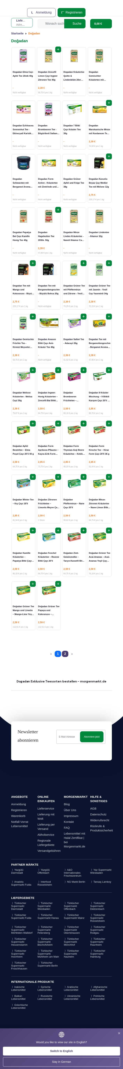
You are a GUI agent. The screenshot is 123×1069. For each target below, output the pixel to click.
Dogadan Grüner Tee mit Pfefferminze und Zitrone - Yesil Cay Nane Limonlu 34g (74, 293)
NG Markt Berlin (74, 881)
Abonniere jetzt (92, 736)
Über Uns (70, 810)
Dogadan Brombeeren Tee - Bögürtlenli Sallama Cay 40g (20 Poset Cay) (48, 133)
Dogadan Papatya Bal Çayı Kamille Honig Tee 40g (22, 236)
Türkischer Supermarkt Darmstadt (18, 906)
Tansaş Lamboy (100, 881)
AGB (93, 808)
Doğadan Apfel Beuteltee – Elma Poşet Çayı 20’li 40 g (23, 450)
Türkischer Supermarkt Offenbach (71, 906)
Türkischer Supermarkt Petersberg (45, 929)
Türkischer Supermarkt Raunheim (97, 941)
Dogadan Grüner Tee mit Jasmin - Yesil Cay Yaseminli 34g (99, 290)
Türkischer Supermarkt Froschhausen (19, 965)
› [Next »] (71, 653)
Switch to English (61, 1051)
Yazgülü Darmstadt (17, 871)
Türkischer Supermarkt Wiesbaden (45, 906)
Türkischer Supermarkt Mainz (74, 916)
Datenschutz (98, 814)
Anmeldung (41, 12)
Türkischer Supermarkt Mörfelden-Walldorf (21, 929)
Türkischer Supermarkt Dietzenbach (97, 906)
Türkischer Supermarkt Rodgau (97, 929)
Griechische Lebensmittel (19, 1006)
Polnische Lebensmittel (97, 997)
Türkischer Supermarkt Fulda (21, 916)
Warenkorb (18, 816)
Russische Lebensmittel (45, 997)
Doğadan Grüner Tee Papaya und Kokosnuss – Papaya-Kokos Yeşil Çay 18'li (49, 614)
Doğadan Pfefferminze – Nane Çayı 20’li (73, 503)
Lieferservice (45, 808)
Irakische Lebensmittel (18, 988)
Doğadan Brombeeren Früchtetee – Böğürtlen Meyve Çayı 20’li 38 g (72, 400)
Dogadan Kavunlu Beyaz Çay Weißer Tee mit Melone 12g (99, 183)
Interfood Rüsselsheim (44, 883)
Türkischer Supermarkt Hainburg (97, 953)
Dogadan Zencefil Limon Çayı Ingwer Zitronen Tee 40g (48, 76)
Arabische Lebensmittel (71, 988)
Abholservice (45, 834)
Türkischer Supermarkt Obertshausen (72, 929)
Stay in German (61, 1061)
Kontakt (69, 821)
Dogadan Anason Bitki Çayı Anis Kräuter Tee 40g (47, 343)
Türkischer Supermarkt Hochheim (18, 953)
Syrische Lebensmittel (44, 988)
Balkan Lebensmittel (18, 997)
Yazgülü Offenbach (43, 871)
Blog (67, 804)
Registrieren (71, 12)
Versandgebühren (49, 850)
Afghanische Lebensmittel (98, 988)
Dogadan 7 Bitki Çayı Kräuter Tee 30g (72, 129)
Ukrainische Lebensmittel (72, 997)
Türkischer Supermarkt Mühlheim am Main (48, 953)
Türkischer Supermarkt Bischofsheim (45, 941)
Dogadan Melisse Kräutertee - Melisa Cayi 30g (22, 396)
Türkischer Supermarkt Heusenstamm (19, 941)
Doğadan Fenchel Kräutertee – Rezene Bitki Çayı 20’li (48, 557)
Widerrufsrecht (99, 820)
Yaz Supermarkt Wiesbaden (100, 871)
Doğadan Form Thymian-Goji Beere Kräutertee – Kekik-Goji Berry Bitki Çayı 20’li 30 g (74, 454)
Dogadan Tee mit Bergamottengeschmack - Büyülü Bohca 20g (50, 290)
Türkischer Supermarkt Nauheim (71, 953)
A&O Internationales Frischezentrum (72, 872)
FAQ (67, 827)
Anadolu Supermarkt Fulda (21, 883)
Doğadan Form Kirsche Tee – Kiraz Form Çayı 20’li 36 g (99, 450)
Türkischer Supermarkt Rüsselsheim (97, 918)
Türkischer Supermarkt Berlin (47, 964)
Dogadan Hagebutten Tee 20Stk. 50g (46, 236)
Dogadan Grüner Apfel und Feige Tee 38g (73, 183)
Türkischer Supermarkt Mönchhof (71, 941)
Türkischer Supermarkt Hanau (48, 916)
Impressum (71, 816)
